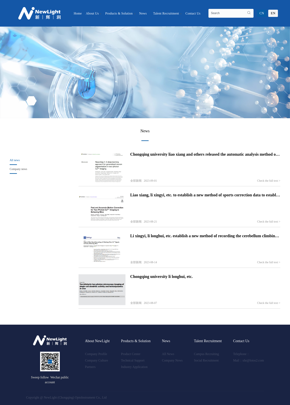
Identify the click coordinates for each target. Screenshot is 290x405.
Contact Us (193, 13)
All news (15, 160)
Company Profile (96, 354)
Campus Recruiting (206, 354)
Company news (18, 169)
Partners (90, 367)
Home (78, 13)
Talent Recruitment (167, 13)
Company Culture (96, 360)
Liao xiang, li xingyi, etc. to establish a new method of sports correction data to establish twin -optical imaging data (205, 195)
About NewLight (97, 341)
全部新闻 (136, 180)
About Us (93, 13)
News (144, 13)
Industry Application (134, 367)
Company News (172, 360)
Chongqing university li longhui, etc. (161, 276)
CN (262, 13)
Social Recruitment (206, 360)
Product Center (130, 354)
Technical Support (133, 360)
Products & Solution (120, 13)
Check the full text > (268, 180)
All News (168, 354)
